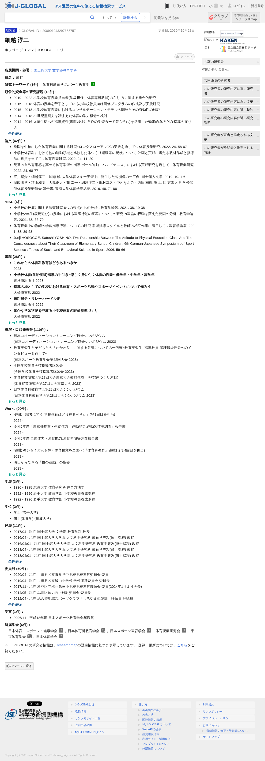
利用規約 (208, 704)
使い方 (181, 6)
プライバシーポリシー (217, 718)
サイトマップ (211, 736)
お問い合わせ (211, 725)
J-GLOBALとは (84, 704)
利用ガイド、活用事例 (156, 739)
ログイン (239, 6)
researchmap (67, 645)
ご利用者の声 (83, 725)
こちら (182, 645)
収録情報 (80, 711)
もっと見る (17, 194)
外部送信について (153, 748)
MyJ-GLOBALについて (156, 724)
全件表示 (15, 134)
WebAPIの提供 (151, 729)
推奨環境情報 (150, 734)
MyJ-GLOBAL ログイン (89, 732)
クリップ (221, 17)
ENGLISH (197, 6)
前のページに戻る (19, 666)
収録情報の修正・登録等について (227, 730)
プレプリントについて (156, 744)
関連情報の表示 (152, 719)
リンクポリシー (213, 711)
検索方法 (148, 714)
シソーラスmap (246, 17)
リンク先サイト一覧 (87, 718)
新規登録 (257, 6)
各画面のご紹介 (152, 710)
